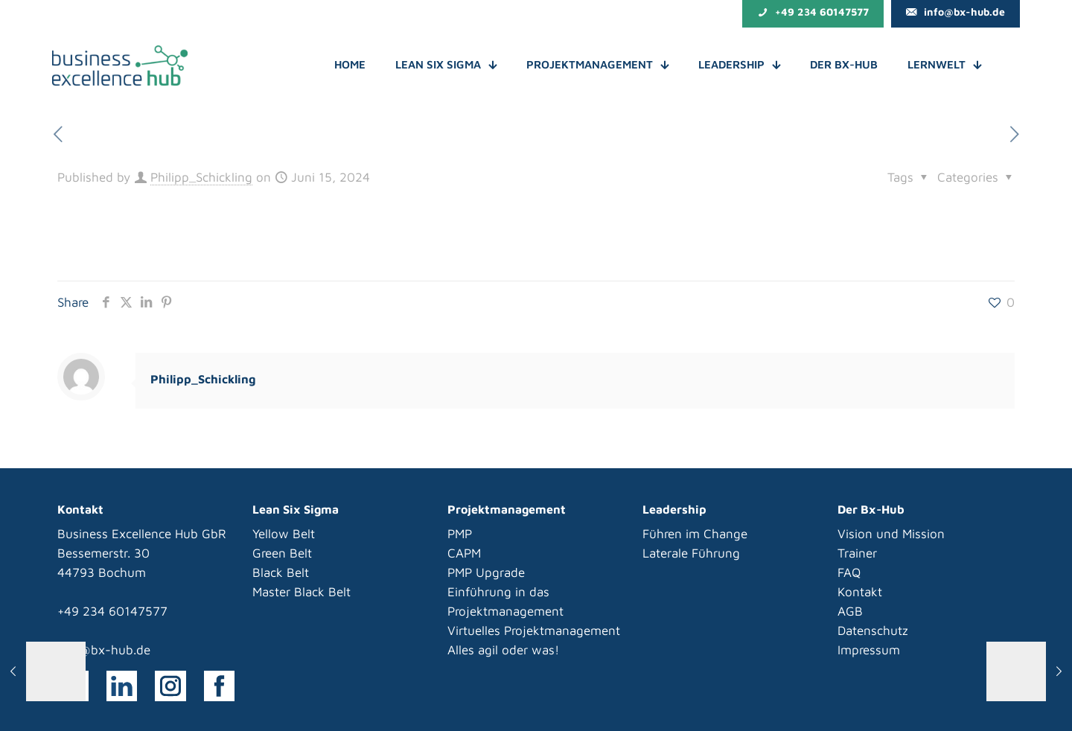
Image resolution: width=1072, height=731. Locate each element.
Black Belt (280, 572)
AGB (850, 611)
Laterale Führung (691, 553)
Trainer (857, 553)
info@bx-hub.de (103, 649)
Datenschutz (873, 630)
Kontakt (860, 591)
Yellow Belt (283, 533)
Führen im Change (694, 533)
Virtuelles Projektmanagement (533, 630)
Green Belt (282, 553)
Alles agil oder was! (503, 649)
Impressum (869, 649)
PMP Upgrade (486, 572)
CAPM (464, 553)
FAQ (849, 572)
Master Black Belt (301, 591)
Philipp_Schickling (201, 177)
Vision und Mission (891, 533)
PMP (459, 533)
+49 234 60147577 (112, 611)
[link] (122, 686)
